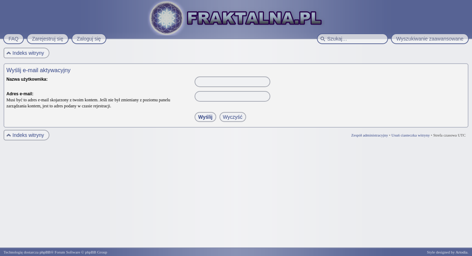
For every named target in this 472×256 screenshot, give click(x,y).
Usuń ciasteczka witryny (410, 135)
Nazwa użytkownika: (27, 79)
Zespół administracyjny (369, 135)
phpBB (45, 252)
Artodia (462, 252)
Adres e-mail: (19, 93)
